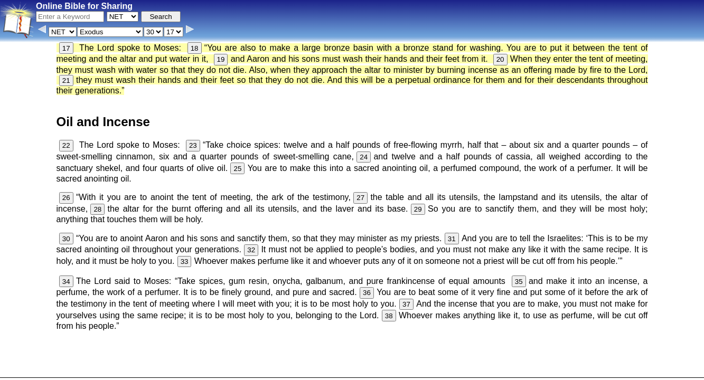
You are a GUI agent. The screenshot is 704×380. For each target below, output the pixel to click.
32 (251, 250)
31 (452, 239)
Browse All (297, 372)
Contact (263, 372)
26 (66, 198)
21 (66, 80)
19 (221, 59)
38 (389, 316)
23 (193, 145)
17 (66, 48)
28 (97, 209)
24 (364, 157)
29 (418, 209)
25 (237, 169)
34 (66, 282)
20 (500, 59)
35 (519, 282)
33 (185, 261)
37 (406, 304)
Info (240, 372)
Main (465, 352)
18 (195, 48)
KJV (486, 352)
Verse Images (341, 372)
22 (66, 145)
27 (360, 198)
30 (66, 239)
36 (367, 293)
